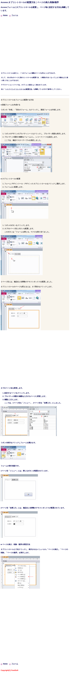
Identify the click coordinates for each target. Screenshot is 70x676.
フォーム (13, 15)
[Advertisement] (35, 30)
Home (4, 15)
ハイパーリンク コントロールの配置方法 (18, 89)
